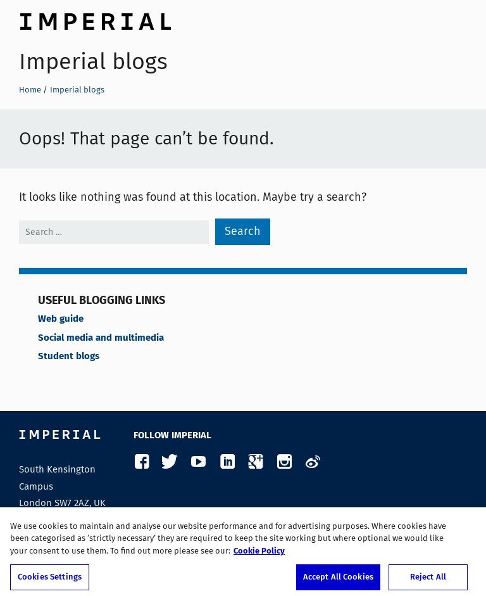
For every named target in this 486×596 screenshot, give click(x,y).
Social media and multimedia (101, 338)
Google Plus (255, 462)
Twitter (170, 462)
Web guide (61, 319)
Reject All (428, 580)
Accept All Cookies (338, 580)
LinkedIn (227, 462)
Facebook (141, 462)
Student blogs (68, 356)
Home (30, 89)
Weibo (312, 462)
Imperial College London (95, 19)
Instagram (284, 462)
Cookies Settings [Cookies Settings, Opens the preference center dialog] (50, 580)
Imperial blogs (93, 61)
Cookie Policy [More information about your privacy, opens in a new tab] (259, 554)
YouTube (198, 462)
